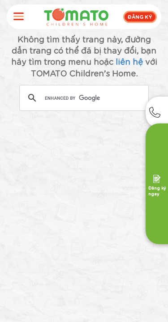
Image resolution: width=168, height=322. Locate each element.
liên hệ (129, 61)
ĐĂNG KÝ (140, 16)
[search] (83, 98)
